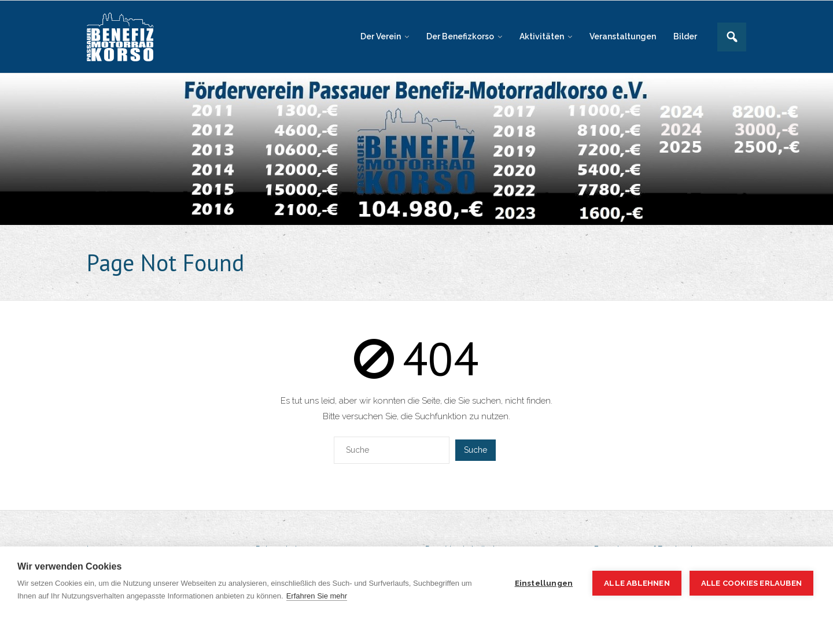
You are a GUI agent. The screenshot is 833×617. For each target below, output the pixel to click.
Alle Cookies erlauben (751, 583)
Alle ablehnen (637, 583)
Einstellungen (544, 583)
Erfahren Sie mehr (317, 596)
